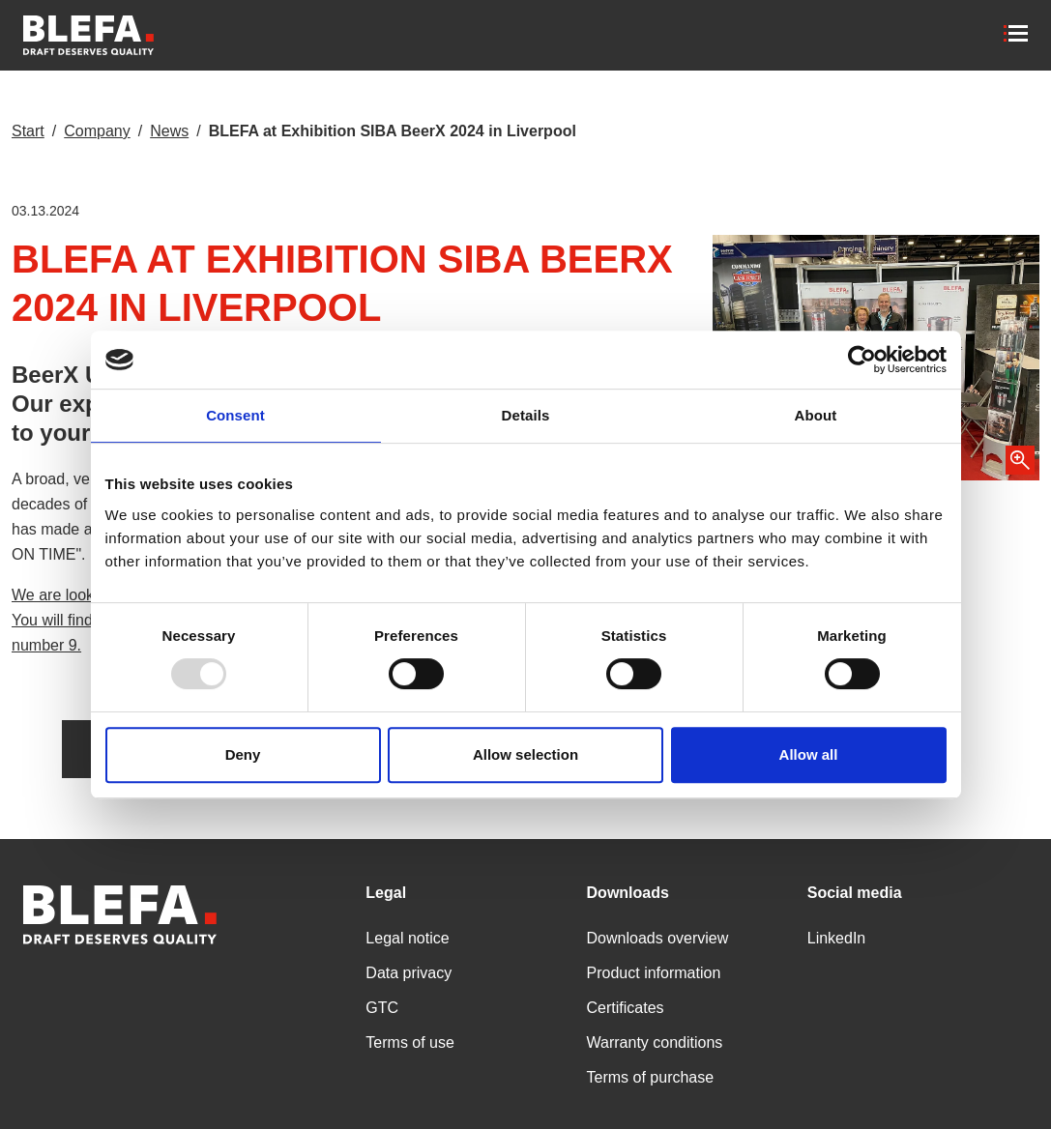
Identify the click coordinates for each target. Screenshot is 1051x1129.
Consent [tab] (235, 415)
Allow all (808, 754)
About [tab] (816, 415)
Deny (243, 754)
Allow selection (525, 754)
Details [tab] (526, 415)
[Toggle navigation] (1018, 35)
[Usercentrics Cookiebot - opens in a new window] (862, 359)
